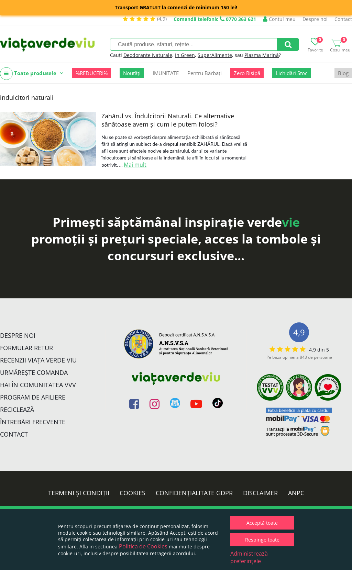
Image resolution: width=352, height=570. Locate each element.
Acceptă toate (262, 523)
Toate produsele (32, 73)
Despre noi (315, 19)
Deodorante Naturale (147, 55)
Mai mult (135, 164)
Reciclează (17, 409)
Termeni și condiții (78, 493)
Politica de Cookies (143, 546)
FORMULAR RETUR (26, 348)
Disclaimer (260, 493)
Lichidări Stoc (291, 73)
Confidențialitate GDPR (194, 493)
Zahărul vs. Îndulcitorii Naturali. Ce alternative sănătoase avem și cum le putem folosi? (167, 120)
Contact (343, 19)
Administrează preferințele (249, 557)
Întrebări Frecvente (32, 422)
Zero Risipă (247, 73)
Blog (343, 73)
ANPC (296, 493)
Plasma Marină (261, 55)
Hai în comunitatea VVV (38, 385)
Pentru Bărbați (204, 73)
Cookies (132, 493)
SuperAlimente (215, 55)
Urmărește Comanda (34, 372)
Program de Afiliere (32, 397)
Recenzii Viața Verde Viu (38, 360)
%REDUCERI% (92, 73)
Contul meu (279, 19)
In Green (185, 55)
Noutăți (132, 73)
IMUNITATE (166, 73)
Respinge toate (262, 539)
